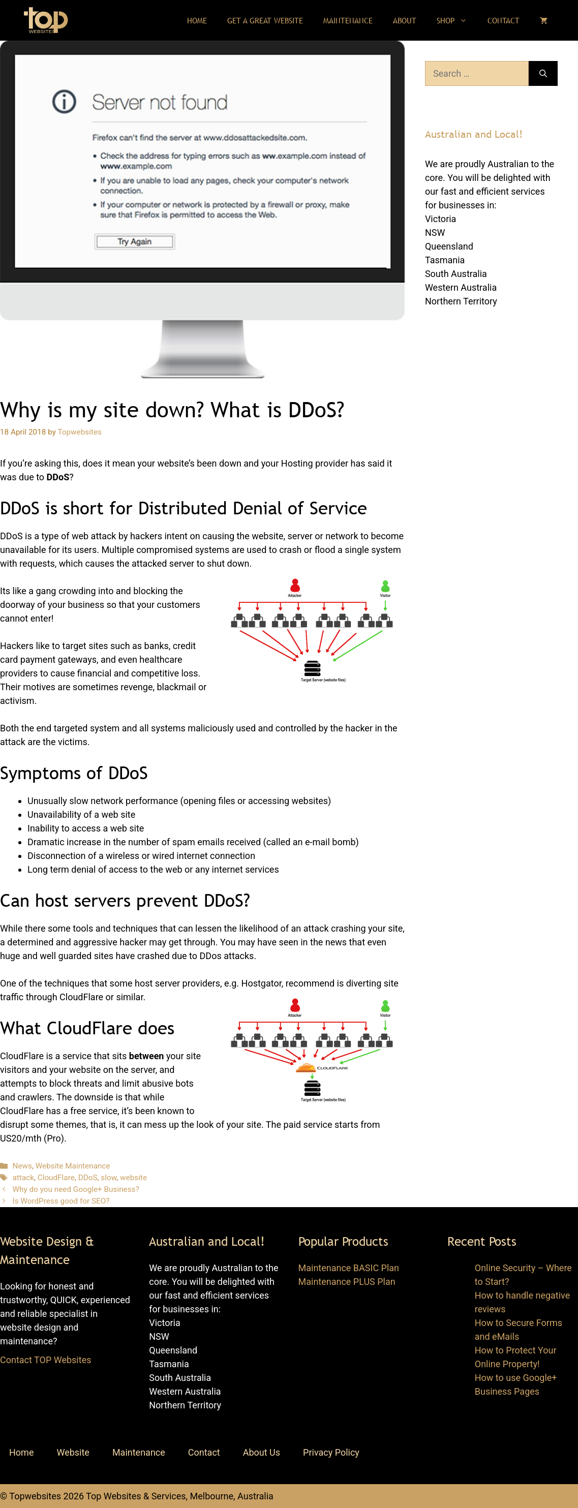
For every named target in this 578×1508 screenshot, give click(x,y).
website (133, 1177)
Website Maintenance (73, 1166)
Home (197, 20)
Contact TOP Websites (45, 1360)
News (22, 1166)
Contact (504, 20)
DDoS (88, 1177)
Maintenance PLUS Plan (347, 1281)
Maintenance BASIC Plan (349, 1268)
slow (108, 1177)
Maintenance (348, 20)
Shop (457, 20)
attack (23, 1177)
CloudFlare (56, 1177)
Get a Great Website (265, 20)
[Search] (543, 73)
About (404, 20)
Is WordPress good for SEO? (60, 1201)
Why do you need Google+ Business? (75, 1189)
